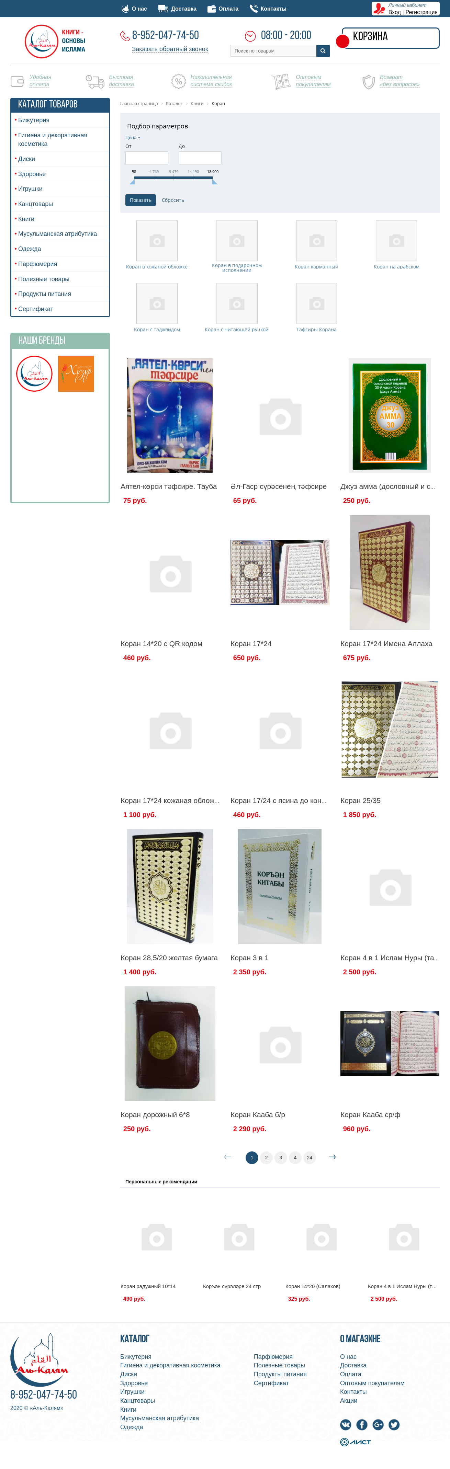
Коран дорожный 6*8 (155, 1154)
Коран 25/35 (360, 840)
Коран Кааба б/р (257, 1154)
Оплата (222, 9)
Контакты (268, 9)
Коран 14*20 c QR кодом (161, 683)
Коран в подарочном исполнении (237, 287)
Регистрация (422, 12)
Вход (395, 12)
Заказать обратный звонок (170, 49)
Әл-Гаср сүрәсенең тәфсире (278, 526)
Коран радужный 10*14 (148, 1326)
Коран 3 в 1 (249, 997)
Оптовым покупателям (372, 1422)
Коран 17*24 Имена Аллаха (386, 683)
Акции (348, 1440)
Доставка (177, 9)
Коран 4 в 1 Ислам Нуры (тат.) (390, 997)
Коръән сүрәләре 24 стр (232, 1326)
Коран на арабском (396, 286)
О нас (134, 9)
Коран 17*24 (251, 683)
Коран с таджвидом (157, 369)
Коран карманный (316, 286)
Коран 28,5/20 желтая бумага (169, 997)
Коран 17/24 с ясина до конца (279, 840)
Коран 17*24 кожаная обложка (171, 840)
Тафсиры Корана (316, 369)
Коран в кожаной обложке (157, 286)
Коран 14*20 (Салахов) (312, 1326)
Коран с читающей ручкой (237, 369)
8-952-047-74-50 (165, 36)
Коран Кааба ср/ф (370, 1154)
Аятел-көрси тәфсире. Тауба (169, 526)
